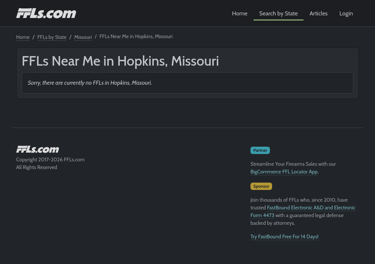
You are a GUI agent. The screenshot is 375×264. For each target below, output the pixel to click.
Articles (318, 13)
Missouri (83, 37)
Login (346, 13)
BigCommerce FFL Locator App (284, 171)
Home (240, 13)
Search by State (278, 13)
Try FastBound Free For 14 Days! (284, 236)
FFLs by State (52, 37)
